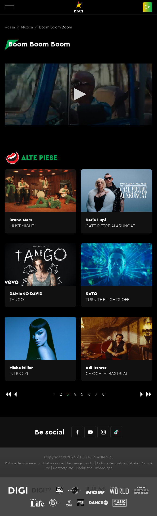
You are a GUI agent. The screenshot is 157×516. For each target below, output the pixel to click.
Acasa (10, 27)
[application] (78, 94)
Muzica (27, 27)
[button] (79, 94)
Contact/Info (63, 468)
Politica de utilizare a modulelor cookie (34, 463)
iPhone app (104, 468)
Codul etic (84, 468)
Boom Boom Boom (55, 27)
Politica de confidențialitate (117, 463)
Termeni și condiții (80, 463)
